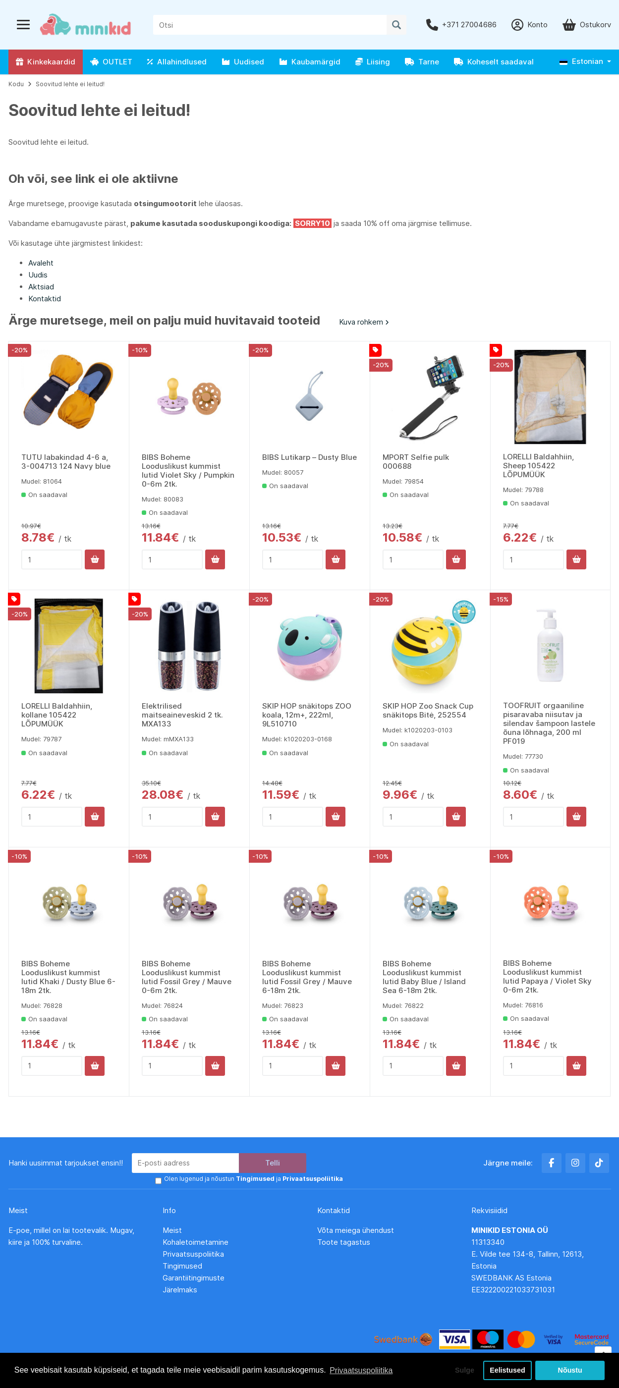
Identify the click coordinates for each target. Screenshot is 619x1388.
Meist (172, 1229)
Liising (372, 61)
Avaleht (41, 263)
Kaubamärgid (309, 61)
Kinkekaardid (45, 61)
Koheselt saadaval (494, 61)
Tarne (422, 61)
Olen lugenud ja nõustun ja (253, 1178)
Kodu (16, 84)
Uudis (38, 274)
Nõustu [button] (570, 1370)
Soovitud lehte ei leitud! (70, 84)
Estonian (581, 61)
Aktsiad (41, 286)
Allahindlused (177, 61)
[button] (585, 61)
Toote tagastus (343, 1241)
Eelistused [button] (507, 1370)
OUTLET (111, 61)
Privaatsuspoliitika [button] (361, 1370)
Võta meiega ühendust (356, 1229)
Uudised (243, 61)
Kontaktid (44, 298)
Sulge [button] (463, 1370)
